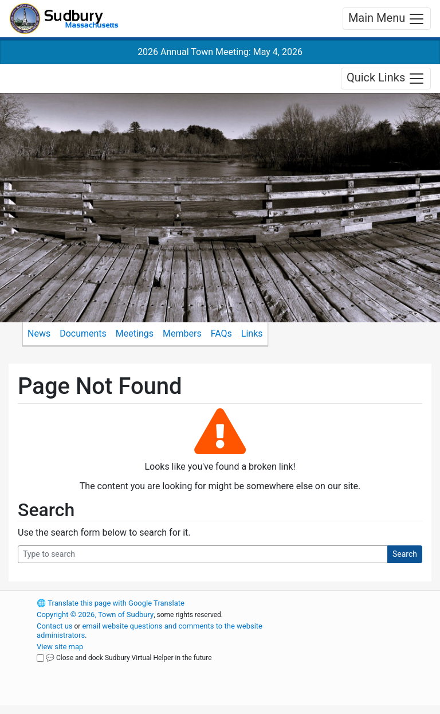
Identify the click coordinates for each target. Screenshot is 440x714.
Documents (83, 333)
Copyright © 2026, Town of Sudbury (95, 614)
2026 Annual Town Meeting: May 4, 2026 (220, 51)
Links (252, 333)
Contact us (55, 626)
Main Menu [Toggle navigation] (386, 19)
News (39, 333)
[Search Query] (203, 554)
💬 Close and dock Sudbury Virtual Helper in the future (129, 658)
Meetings (135, 333)
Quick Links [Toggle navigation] (386, 78)
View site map (60, 646)
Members (182, 333)
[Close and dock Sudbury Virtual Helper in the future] (40, 658)
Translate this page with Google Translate (110, 603)
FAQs (221, 333)
